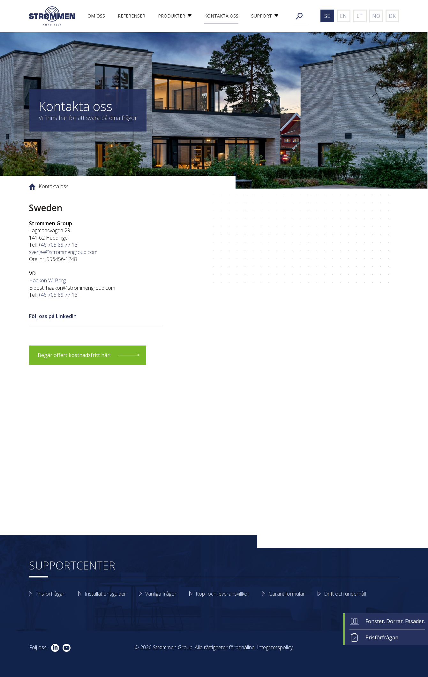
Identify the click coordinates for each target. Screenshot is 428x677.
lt (360, 15)
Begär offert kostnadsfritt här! (74, 355)
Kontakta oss (221, 16)
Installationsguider (105, 593)
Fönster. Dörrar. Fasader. (395, 621)
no (376, 15)
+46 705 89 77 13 (58, 244)
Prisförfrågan (381, 637)
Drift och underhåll (345, 593)
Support (261, 16)
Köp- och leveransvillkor (222, 593)
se (327, 15)
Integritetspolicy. (275, 647)
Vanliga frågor (160, 593)
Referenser (131, 16)
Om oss (96, 16)
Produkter (171, 16)
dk (392, 15)
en (343, 15)
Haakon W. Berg (47, 280)
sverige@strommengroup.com (63, 252)
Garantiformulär (286, 593)
